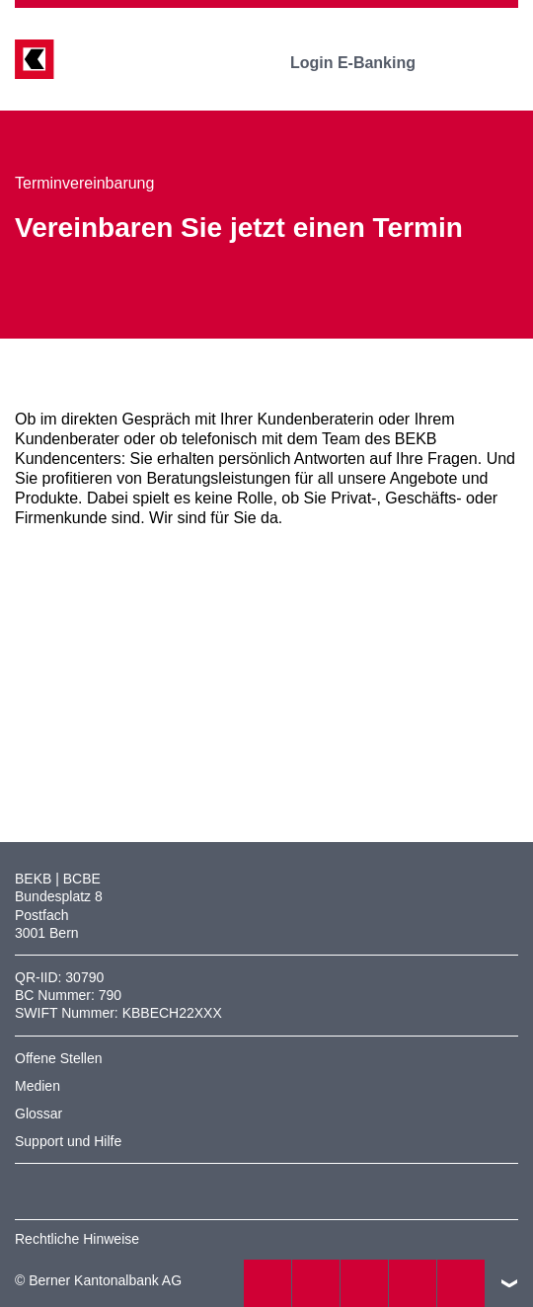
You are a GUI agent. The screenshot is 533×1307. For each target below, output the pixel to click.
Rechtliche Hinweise (77, 1239)
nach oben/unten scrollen (509, 1283)
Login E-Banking (366, 62)
